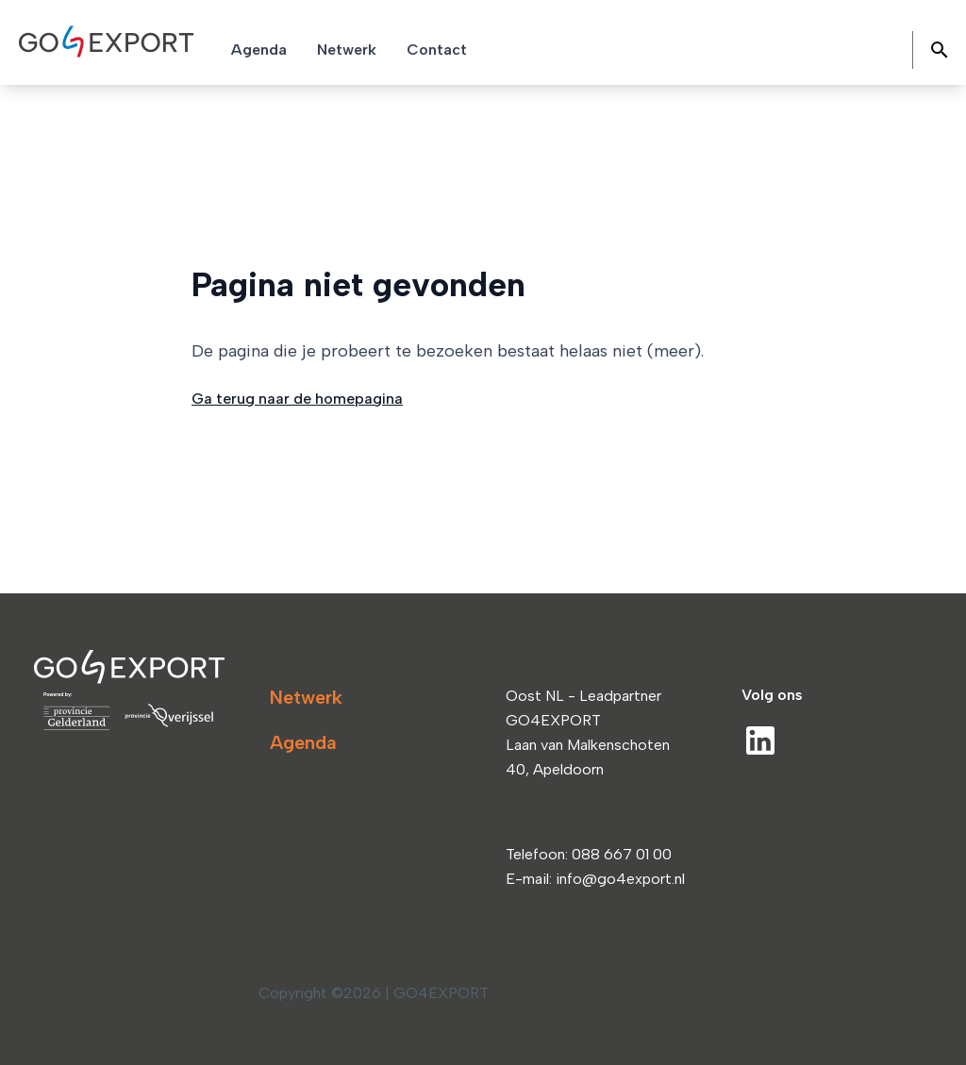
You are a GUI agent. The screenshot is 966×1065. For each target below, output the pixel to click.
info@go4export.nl (620, 879)
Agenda (303, 742)
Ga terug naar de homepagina (297, 399)
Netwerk (306, 697)
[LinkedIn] (760, 740)
